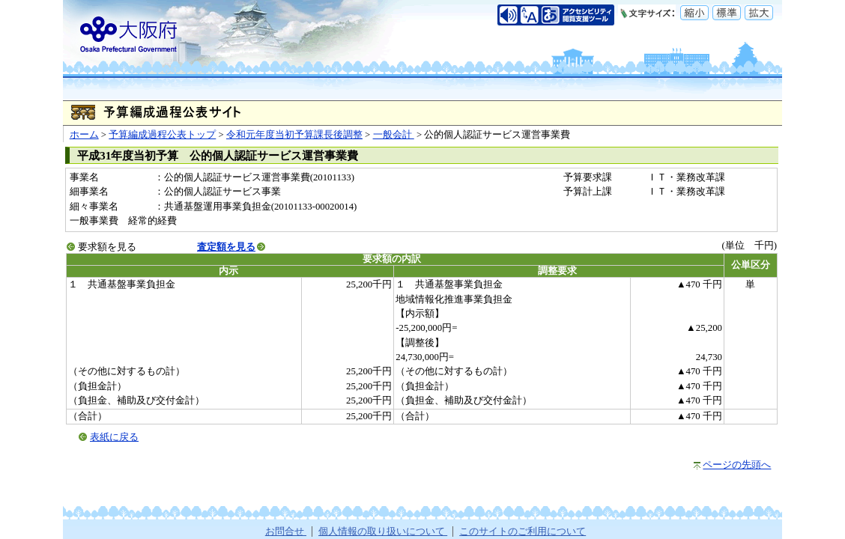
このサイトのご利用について (522, 531)
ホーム (84, 135)
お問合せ (285, 531)
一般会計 (393, 135)
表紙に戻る (114, 437)
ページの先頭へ (737, 465)
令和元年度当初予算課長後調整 (294, 135)
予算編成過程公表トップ (162, 135)
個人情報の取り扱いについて (382, 531)
